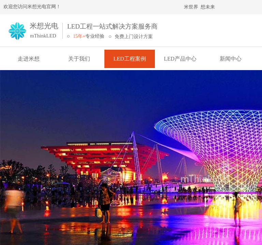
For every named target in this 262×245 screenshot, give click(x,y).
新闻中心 (231, 59)
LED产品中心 (180, 59)
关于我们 (79, 59)
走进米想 (29, 59)
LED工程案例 (129, 59)
